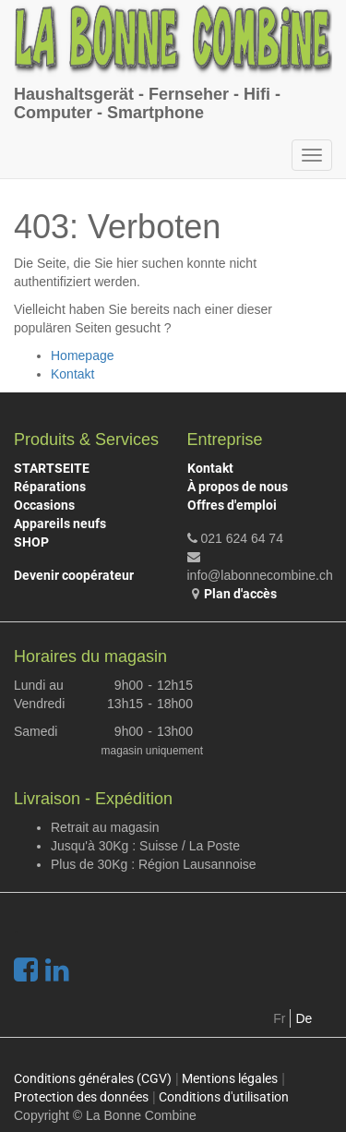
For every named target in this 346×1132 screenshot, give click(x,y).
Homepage (82, 355)
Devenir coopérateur (74, 575)
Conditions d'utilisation (224, 1097)
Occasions (44, 505)
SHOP (31, 542)
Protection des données (81, 1097)
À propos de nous (237, 486)
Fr (279, 1018)
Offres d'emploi (232, 505)
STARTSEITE (51, 468)
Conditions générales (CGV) (93, 1078)
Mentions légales (230, 1078)
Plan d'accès (240, 593)
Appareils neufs (60, 523)
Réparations (50, 486)
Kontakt (72, 374)
